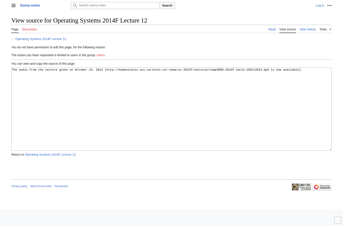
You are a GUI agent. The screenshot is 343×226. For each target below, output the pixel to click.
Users (101, 55)
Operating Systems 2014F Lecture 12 (40, 39)
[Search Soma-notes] (115, 5)
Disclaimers (61, 202)
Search (167, 5)
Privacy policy (19, 202)
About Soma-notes (41, 202)
